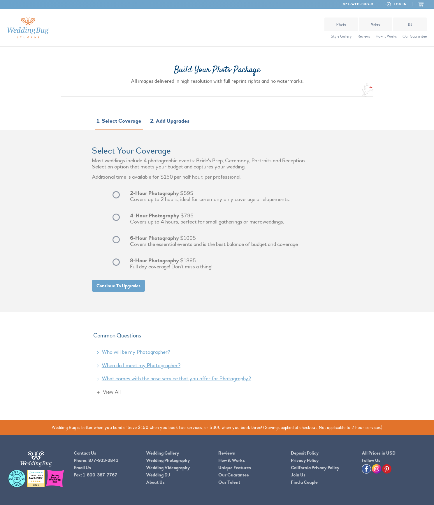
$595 (232, 196)
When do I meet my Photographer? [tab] (141, 365)
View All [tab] (112, 391)
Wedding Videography (168, 468)
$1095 (232, 241)
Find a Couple (304, 482)
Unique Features (234, 468)
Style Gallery (341, 36)
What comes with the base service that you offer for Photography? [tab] (176, 378)
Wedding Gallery (162, 453)
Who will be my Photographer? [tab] (136, 352)
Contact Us (85, 453)
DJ (410, 24)
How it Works (386, 36)
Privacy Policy (305, 460)
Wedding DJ (158, 475)
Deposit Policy (305, 453)
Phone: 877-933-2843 (96, 460)
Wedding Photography (168, 460)
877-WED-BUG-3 (358, 4)
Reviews (364, 36)
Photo (341, 24)
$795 (232, 219)
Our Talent (229, 482)
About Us (155, 482)
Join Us (298, 475)
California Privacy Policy (315, 468)
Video (375, 24)
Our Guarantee (415, 36)
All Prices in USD (379, 453)
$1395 (232, 264)
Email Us (82, 468)
